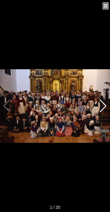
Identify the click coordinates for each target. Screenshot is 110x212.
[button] (103, 106)
